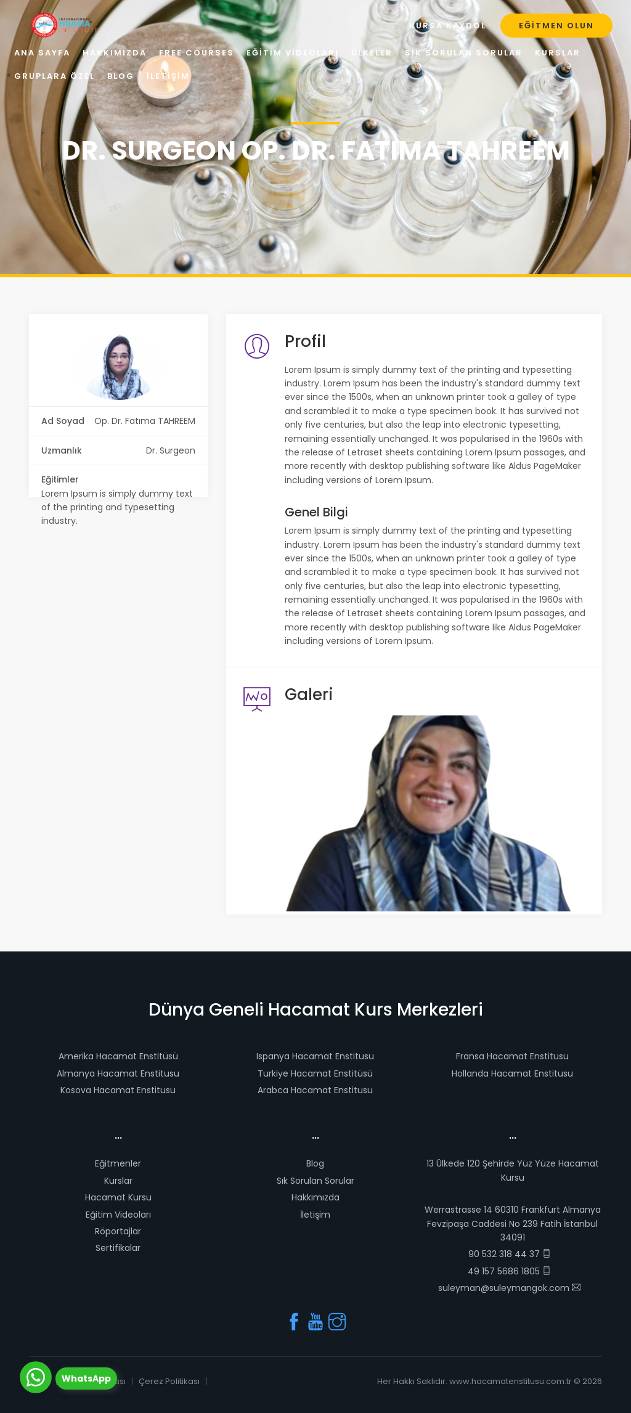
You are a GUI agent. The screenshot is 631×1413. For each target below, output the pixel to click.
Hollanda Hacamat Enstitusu (512, 1073)
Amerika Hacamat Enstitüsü (118, 1056)
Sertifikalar (118, 1248)
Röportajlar (118, 1231)
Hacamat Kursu (118, 1197)
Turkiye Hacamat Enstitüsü (315, 1073)
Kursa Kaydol (447, 25)
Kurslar (118, 1181)
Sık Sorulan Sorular (315, 1181)
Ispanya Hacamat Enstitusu (315, 1056)
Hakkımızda (315, 1197)
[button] (307, 813)
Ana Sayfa (42, 53)
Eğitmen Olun (556, 25)
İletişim (315, 1214)
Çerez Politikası (169, 1381)
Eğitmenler (118, 1163)
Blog (315, 1163)
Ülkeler (372, 53)
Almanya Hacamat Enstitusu (118, 1073)
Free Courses (196, 53)
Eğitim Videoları (118, 1214)
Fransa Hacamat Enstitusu (512, 1056)
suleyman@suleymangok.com (509, 1288)
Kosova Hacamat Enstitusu (118, 1090)
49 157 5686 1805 (509, 1271)
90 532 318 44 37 (509, 1254)
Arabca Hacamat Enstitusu (315, 1090)
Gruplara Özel (54, 76)
